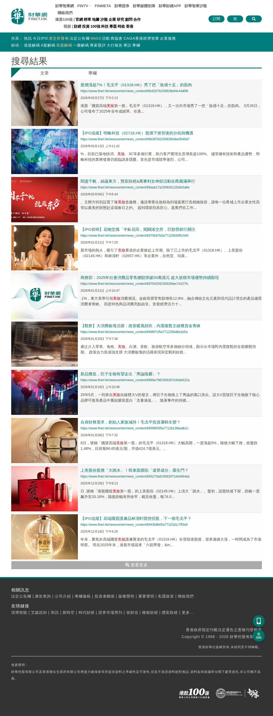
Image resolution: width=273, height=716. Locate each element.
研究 (120, 19)
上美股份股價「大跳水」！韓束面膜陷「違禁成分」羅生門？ (134, 470)
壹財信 (132, 612)
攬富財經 (170, 612)
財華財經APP (170, 6)
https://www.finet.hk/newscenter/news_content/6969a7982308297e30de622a (135, 380)
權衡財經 (150, 612)
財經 (77, 26)
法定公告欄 (80, 38)
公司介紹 (63, 596)
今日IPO (40, 38)
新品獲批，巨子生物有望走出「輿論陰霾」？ (120, 374)
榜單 (87, 19)
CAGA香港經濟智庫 (141, 38)
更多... (188, 612)
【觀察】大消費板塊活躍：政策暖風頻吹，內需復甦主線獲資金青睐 (140, 325)
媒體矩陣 (144, 6)
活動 (106, 38)
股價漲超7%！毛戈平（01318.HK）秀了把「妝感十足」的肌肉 (136, 85)
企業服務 (168, 38)
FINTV (82, 6)
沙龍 (104, 19)
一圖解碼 (81, 45)
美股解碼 (64, 45)
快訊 (28, 38)
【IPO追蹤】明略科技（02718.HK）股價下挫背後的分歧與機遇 (137, 133)
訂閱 (216, 19)
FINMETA (103, 6)
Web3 (95, 38)
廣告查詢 (43, 596)
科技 (105, 26)
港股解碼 (32, 45)
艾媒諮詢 (39, 612)
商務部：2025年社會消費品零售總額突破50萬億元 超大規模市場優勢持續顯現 (150, 277)
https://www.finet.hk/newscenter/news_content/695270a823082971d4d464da (135, 476)
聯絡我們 (65, 13)
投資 (86, 26)
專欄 (136, 45)
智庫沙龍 (195, 6)
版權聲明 (126, 596)
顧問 (129, 19)
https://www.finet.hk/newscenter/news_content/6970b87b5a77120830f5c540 (134, 235)
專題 (113, 26)
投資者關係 (105, 596)
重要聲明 (146, 596)
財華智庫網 (64, 6)
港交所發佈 (59, 38)
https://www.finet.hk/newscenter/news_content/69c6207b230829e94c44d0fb (134, 91)
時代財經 (87, 612)
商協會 (117, 38)
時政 (121, 26)
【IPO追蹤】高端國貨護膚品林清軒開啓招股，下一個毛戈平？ (136, 518)
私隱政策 (166, 596)
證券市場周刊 (110, 612)
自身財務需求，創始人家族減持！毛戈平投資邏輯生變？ (130, 422)
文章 (44, 73)
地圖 (95, 19)
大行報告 (115, 45)
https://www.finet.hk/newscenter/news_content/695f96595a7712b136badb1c (134, 428)
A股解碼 (48, 45)
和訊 (55, 612)
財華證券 (121, 6)
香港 (129, 26)
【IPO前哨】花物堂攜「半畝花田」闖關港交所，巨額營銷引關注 (138, 229)
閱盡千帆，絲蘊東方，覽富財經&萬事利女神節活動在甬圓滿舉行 (138, 181)
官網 (79, 19)
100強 (95, 26)
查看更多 (136, 565)
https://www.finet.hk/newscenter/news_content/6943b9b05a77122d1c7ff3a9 (134, 524)
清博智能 (19, 612)
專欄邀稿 (83, 596)
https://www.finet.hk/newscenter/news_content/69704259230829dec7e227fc (134, 284)
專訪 (127, 45)
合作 (137, 19)
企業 (112, 19)
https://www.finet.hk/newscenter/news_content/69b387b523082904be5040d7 (135, 139)
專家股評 (98, 45)
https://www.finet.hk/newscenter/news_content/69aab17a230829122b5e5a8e (135, 187)
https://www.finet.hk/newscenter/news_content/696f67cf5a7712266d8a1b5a (134, 332)
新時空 (69, 612)
